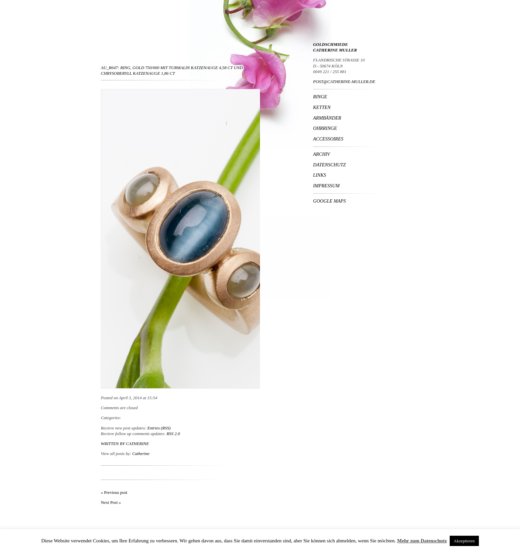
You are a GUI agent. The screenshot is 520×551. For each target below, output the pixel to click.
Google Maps (329, 201)
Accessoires (328, 138)
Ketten (322, 107)
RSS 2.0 (173, 433)
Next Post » (111, 502)
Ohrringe (325, 128)
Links (319, 175)
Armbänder (327, 118)
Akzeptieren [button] (464, 540)
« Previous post (114, 492)
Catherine (137, 443)
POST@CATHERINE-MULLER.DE (344, 81)
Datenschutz (329, 164)
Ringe (320, 96)
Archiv (321, 154)
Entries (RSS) (158, 427)
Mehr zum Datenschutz (422, 540)
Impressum (326, 185)
